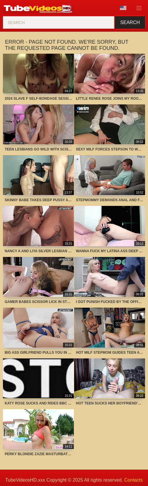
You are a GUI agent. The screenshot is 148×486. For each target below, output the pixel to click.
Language (123, 8)
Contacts (133, 479)
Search (130, 22)
